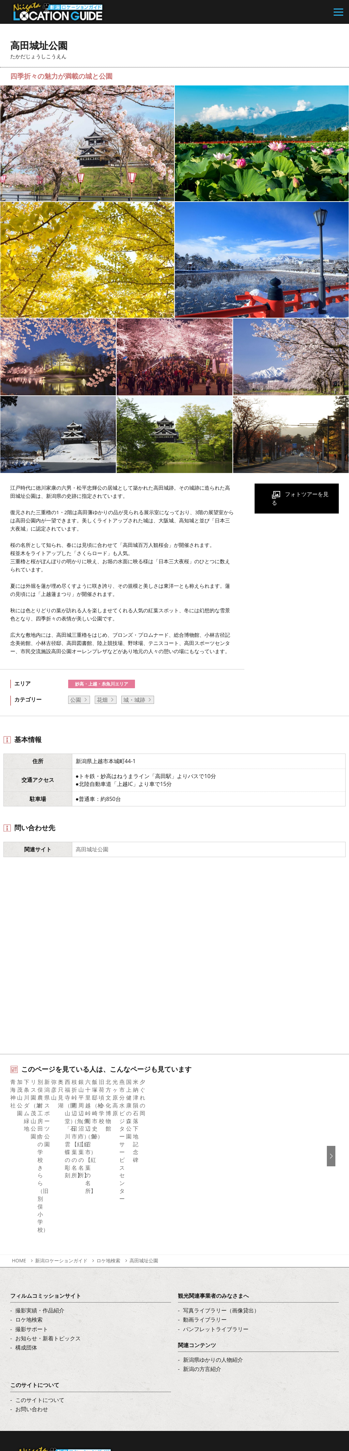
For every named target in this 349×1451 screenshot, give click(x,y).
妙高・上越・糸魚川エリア (101, 684)
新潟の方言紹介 (202, 1280)
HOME (19, 1172)
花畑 (102, 700)
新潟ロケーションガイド (61, 1172)
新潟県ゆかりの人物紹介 (213, 1271)
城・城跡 (134, 700)
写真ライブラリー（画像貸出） (221, 1222)
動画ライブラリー (205, 1231)
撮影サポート (31, 1240)
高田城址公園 (92, 849)
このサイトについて (39, 1311)
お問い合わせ (31, 1320)
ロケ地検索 (108, 1172)
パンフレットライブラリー (215, 1240)
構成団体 (26, 1258)
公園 (75, 700)
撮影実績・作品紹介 (39, 1222)
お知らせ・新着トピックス (48, 1249)
